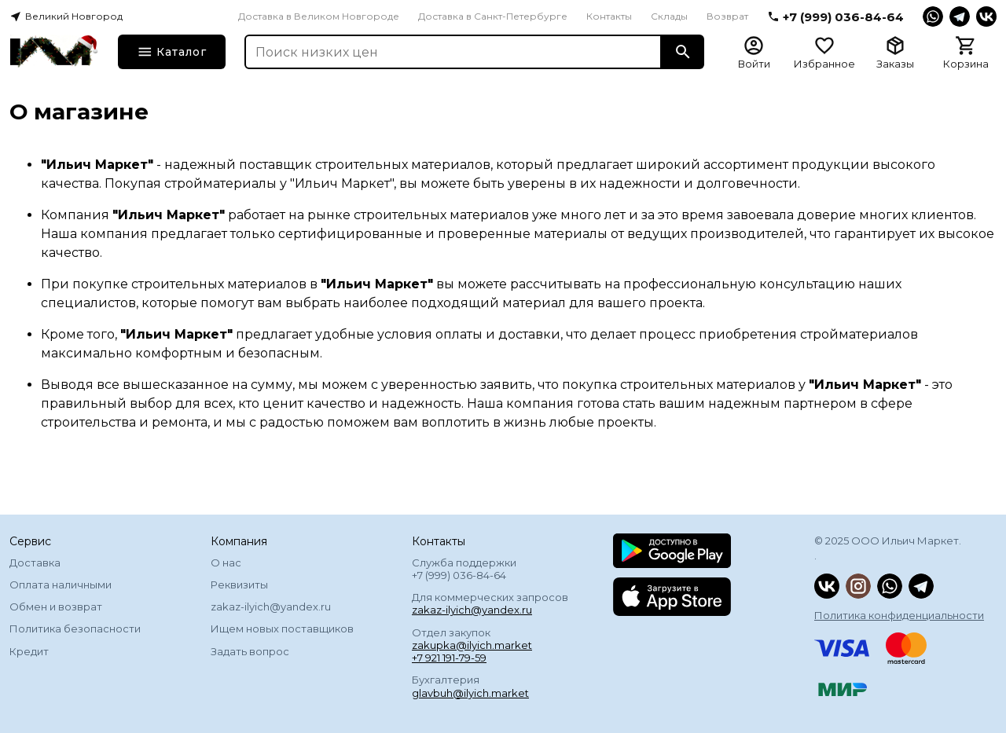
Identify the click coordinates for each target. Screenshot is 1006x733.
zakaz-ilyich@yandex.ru (271, 606)
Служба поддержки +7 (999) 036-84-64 (464, 568)
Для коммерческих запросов (490, 603)
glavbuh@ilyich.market (470, 693)
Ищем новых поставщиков (282, 628)
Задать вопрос (250, 651)
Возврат (727, 16)
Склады (669, 16)
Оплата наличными (60, 584)
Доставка (35, 562)
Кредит (29, 651)
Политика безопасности (75, 628)
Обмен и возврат (55, 606)
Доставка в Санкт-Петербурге (492, 16)
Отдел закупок (472, 645)
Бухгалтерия (470, 685)
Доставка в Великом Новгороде (318, 16)
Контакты (609, 16)
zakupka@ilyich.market (472, 645)
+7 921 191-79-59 (449, 657)
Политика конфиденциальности (899, 615)
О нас (226, 562)
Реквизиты (239, 584)
